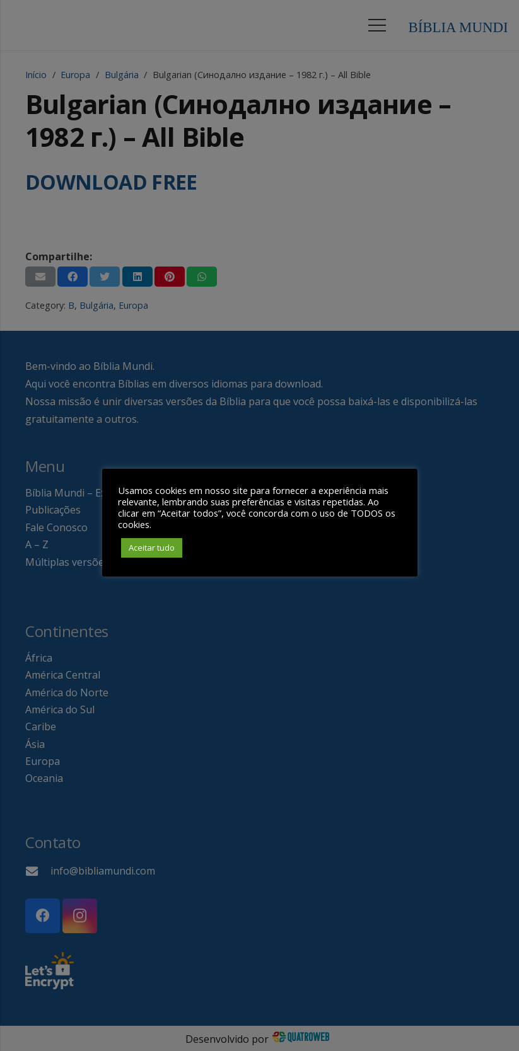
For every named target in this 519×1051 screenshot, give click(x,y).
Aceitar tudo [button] (152, 547)
